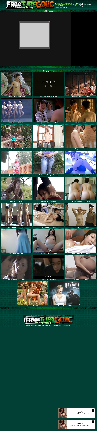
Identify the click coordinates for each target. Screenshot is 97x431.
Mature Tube (58, 4)
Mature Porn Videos (67, 4)
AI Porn (75, 4)
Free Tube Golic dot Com (68, 3)
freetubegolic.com (31, 325)
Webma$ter (67, 325)
